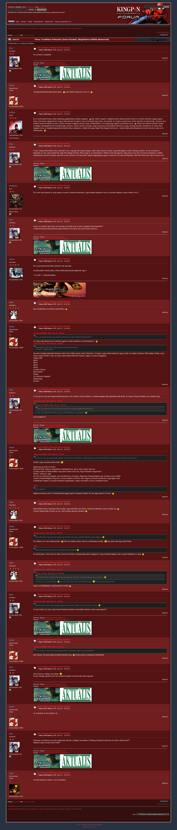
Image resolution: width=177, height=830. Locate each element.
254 (30, 35)
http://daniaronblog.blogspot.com (56, 63)
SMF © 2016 (88, 824)
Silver (12, 259)
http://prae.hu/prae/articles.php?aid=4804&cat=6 (54, 65)
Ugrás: (134, 814)
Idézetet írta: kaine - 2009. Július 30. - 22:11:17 (48, 569)
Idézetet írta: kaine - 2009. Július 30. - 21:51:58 (48, 601)
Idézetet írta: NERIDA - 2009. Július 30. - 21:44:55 (49, 454)
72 (24, 35)
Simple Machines (98, 824)
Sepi (11, 773)
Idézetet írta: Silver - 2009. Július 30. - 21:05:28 (48, 343)
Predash (13, 186)
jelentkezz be (30, 7)
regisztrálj (42, 7)
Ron (11, 48)
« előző (159, 32)
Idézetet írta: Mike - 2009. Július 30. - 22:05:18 (48, 533)
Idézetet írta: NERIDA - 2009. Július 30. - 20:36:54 (49, 333)
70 (19, 35)
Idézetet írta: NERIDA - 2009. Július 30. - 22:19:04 (49, 647)
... (15, 35)
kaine (11, 85)
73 (26, 35)
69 (17, 35)
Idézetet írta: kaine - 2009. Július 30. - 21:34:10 (48, 401)
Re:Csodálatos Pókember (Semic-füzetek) (54, 48)
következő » (166, 32)
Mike (11, 302)
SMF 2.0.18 (79, 824)
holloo (12, 112)
